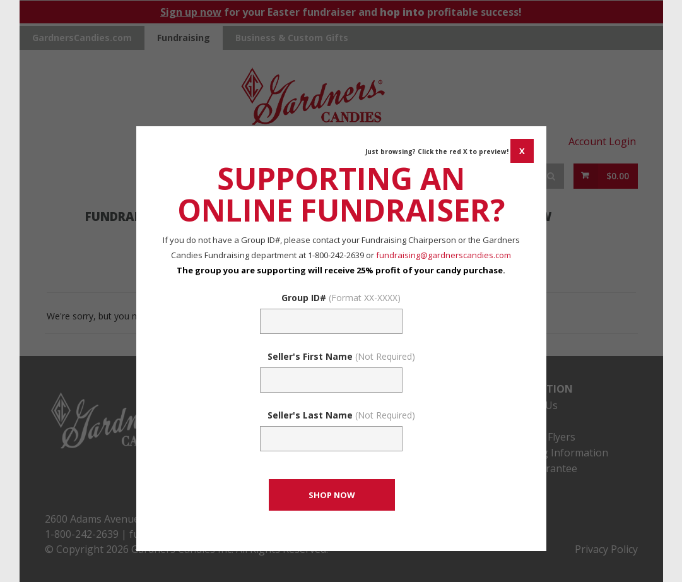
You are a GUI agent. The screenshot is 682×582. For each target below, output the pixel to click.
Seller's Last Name (341, 415)
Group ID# (341, 298)
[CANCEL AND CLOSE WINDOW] (522, 151)
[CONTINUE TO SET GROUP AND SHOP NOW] (332, 495)
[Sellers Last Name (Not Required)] (331, 438)
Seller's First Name (341, 356)
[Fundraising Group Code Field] (331, 321)
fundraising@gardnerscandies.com (443, 255)
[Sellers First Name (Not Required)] (331, 380)
